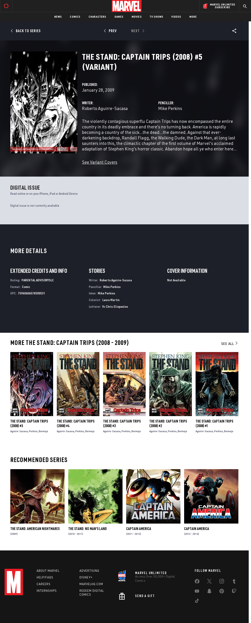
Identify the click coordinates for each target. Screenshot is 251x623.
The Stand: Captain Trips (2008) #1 (214, 423)
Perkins (33, 431)
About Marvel (48, 570)
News (58, 16)
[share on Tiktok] (197, 601)
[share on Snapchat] (209, 592)
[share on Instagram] (221, 582)
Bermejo (43, 431)
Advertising (89, 570)
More (193, 16)
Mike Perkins (170, 108)
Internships (47, 590)
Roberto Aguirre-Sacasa (105, 108)
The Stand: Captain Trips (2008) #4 (75, 423)
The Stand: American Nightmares (35, 528)
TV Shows (156, 16)
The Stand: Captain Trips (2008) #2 (168, 423)
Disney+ (86, 577)
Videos (176, 16)
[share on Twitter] (209, 582)
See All (229, 343)
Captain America (138, 528)
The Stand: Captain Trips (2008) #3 (122, 423)
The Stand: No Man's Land (87, 528)
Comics (75, 16)
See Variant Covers (99, 162)
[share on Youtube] (197, 592)
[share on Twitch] (234, 592)
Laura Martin (111, 300)
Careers (44, 584)
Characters (97, 16)
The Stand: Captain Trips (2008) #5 (29, 423)
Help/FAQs (45, 577)
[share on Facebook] (197, 582)
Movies (137, 16)
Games (119, 16)
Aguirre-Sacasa (19, 431)
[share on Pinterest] (221, 592)
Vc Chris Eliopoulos (115, 306)
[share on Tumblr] (234, 582)
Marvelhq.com (91, 584)
